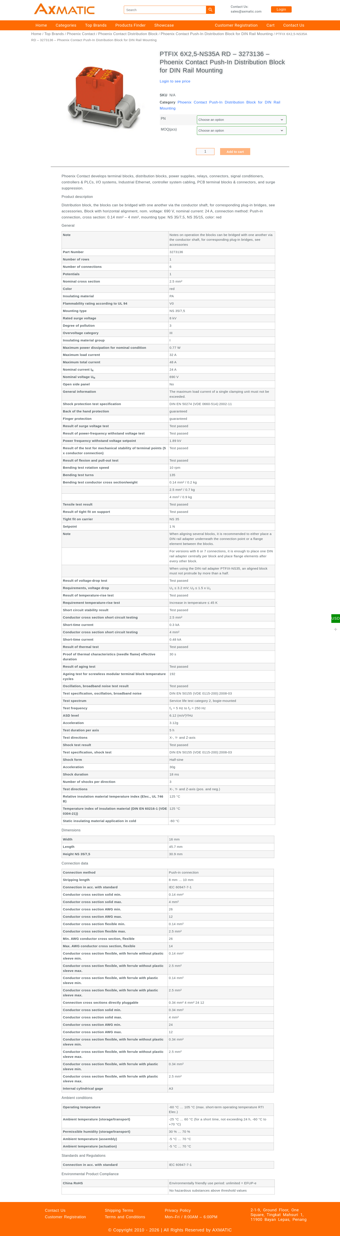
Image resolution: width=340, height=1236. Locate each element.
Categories (66, 25)
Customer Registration (236, 25)
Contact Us (293, 25)
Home (41, 25)
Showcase (164, 25)
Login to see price (175, 81)
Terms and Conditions (125, 1217)
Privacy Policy (178, 1210)
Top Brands (96, 25)
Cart (270, 25)
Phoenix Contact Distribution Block (128, 34)
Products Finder (130, 25)
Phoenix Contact (81, 34)
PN (163, 118)
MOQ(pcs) (169, 129)
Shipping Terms (119, 1210)
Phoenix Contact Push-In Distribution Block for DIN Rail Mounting (217, 34)
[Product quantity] (205, 151)
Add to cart (235, 151)
